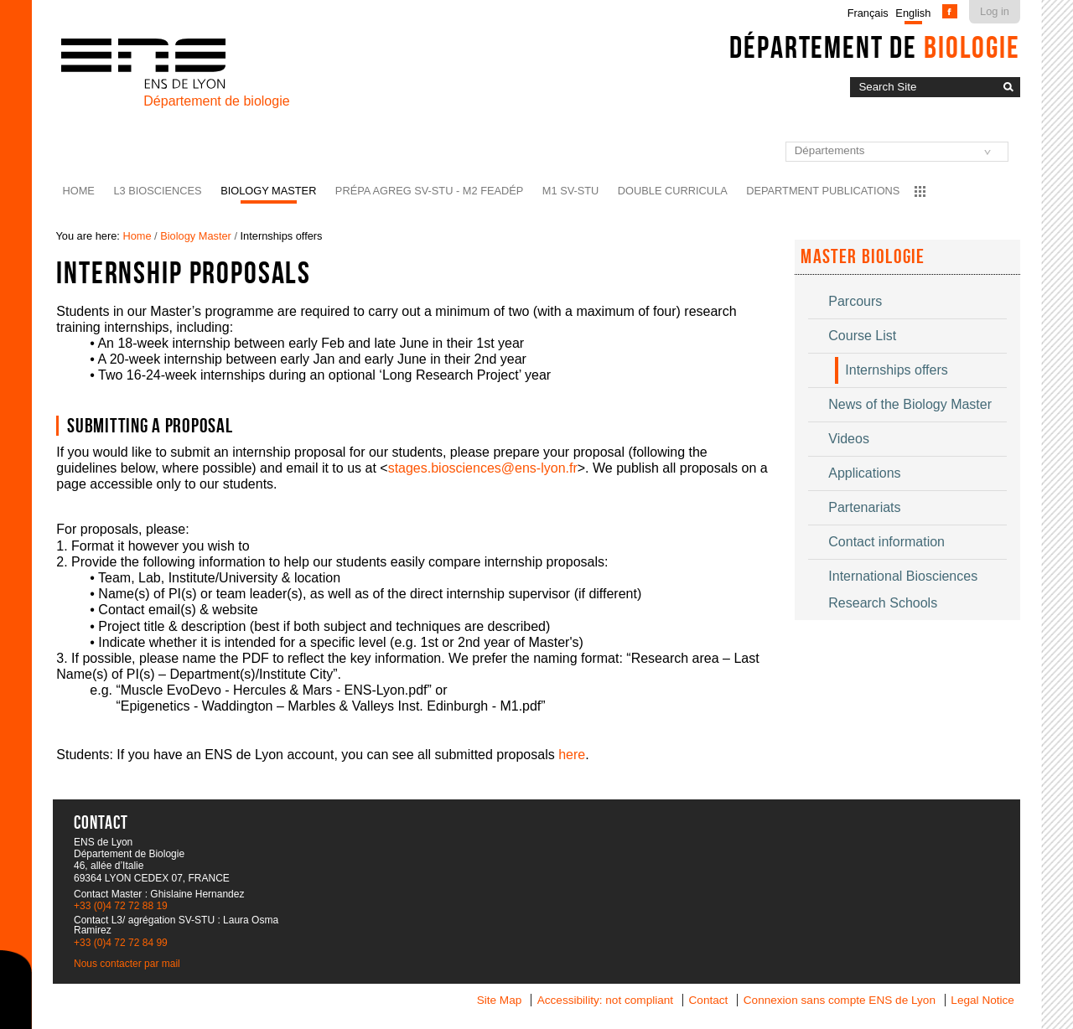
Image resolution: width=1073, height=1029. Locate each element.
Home (79, 190)
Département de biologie (216, 101)
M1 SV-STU (570, 190)
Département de (874, 47)
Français (868, 13)
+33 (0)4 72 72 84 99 (121, 943)
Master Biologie (863, 256)
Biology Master (268, 190)
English (912, 13)
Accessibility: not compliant (605, 1000)
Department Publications (822, 190)
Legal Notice (982, 1000)
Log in (994, 11)
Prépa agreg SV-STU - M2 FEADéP (429, 190)
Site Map (499, 1000)
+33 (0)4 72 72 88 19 (121, 906)
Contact (708, 1000)
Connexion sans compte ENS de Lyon (840, 1000)
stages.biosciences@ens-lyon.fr (483, 468)
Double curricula (673, 190)
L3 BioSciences (157, 190)
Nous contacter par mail (127, 964)
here (571, 754)
